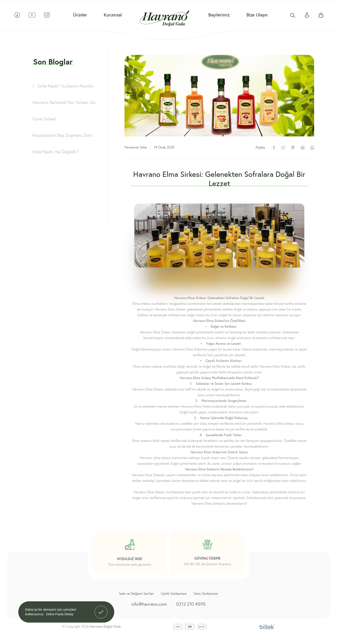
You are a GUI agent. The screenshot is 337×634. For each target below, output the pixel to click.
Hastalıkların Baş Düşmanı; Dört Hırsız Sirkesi (66, 135)
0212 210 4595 (191, 604)
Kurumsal (113, 15)
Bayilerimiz (219, 15)
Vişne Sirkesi (44, 119)
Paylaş (260, 147)
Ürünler (80, 15)
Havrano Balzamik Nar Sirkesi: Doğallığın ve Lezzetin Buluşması (66, 102)
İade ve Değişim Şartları (136, 593)
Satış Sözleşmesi (206, 593)
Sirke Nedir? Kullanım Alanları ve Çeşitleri (69, 86)
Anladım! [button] (101, 608)
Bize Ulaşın (257, 15)
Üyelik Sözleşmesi (174, 593)
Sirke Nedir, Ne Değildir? (55, 152)
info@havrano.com (149, 604)
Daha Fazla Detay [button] (59, 614)
